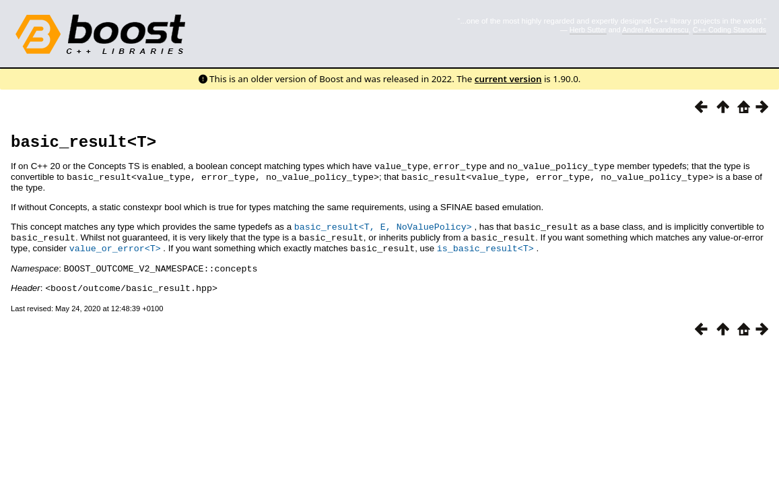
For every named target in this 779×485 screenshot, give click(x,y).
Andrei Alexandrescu (655, 30)
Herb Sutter (588, 30)
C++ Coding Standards (729, 30)
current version (508, 79)
